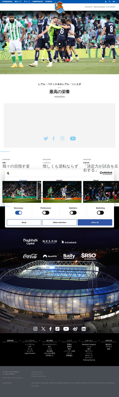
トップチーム (30, 344)
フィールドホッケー (50, 344)
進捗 (108, 349)
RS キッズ (89, 355)
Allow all (95, 222)
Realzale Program (89, 344)
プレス (69, 353)
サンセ (30, 349)
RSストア (18, 1)
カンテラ (30, 351)
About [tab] (96, 180)
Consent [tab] (23, 180)
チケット (27, 1)
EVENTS (48, 1)
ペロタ (49, 349)
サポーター (89, 340)
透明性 (69, 347)
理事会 (69, 344)
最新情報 (10, 340)
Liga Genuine (30, 353)
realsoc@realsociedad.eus (12, 378)
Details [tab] (59, 180)
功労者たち (50, 355)
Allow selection (59, 222)
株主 (89, 349)
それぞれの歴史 (49, 353)
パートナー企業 (69, 351)
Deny (24, 222)
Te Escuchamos (89, 360)
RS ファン (89, 351)
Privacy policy (36, 374)
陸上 (49, 347)
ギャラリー (89, 358)
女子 (30, 347)
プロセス (109, 347)
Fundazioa (7, 1)
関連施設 (69, 355)
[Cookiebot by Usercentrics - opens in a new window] (101, 173)
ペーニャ (89, 353)
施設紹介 (109, 344)
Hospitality (38, 1)
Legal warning (37, 372)
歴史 (69, 349)
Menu (5, 19)
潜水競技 (50, 351)
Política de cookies (38, 376)
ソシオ (89, 347)
